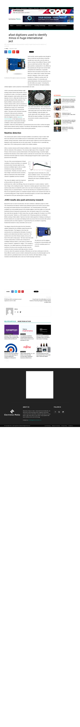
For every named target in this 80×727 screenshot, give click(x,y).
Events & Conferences (61, 25)
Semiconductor (39, 334)
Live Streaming (48, 425)
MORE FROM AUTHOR (24, 321)
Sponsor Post (42, 8)
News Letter (36, 8)
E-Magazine (30, 8)
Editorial (51, 25)
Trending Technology (40, 25)
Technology (23, 334)
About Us (18, 8)
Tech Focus (19, 25)
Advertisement (24, 8)
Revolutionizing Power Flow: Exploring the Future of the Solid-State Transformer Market (43, 355)
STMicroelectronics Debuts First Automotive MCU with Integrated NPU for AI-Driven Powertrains (68, 100)
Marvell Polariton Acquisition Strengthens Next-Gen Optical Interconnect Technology (42, 337)
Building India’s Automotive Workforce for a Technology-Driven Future (68, 128)
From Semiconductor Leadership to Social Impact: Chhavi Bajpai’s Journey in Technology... (68, 121)
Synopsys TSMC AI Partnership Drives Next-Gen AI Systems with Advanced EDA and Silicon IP (11, 337)
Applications (28, 25)
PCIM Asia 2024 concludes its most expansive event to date (12, 300)
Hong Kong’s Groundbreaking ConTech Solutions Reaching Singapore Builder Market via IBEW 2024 (40, 301)
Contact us (49, 8)
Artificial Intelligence (8, 334)
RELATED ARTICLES (10, 321)
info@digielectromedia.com (35, 420)
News (12, 25)
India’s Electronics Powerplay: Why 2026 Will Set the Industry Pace (68, 107)
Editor (7, 48)
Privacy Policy (64, 425)
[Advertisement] (27, 273)
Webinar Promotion (56, 425)
